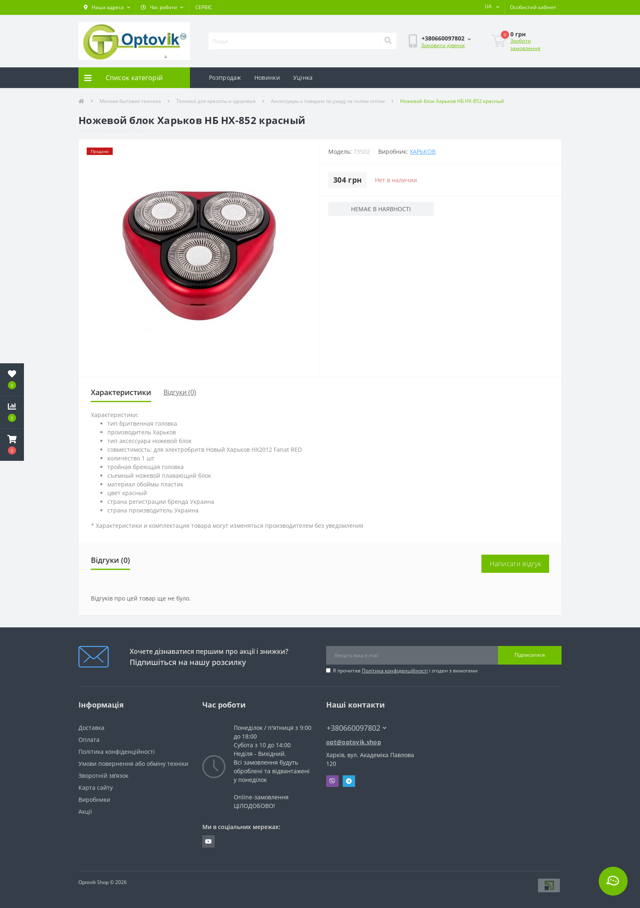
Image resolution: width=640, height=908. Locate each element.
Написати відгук (515, 563)
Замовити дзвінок (443, 45)
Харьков (423, 151)
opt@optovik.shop (353, 742)
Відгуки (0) (180, 392)
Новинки (267, 77)
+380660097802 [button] (356, 728)
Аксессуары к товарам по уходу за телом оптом (328, 101)
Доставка (91, 728)
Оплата (89, 740)
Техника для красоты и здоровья (216, 101)
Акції (85, 811)
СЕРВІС (203, 7)
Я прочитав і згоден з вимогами (405, 670)
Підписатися (529, 654)
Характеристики (121, 392)
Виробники (94, 799)
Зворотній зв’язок (103, 775)
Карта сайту (95, 787)
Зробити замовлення (525, 44)
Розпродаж (225, 77)
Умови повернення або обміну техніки (133, 763)
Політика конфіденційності (395, 670)
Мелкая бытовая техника (130, 101)
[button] (106, 7)
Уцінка (303, 77)
